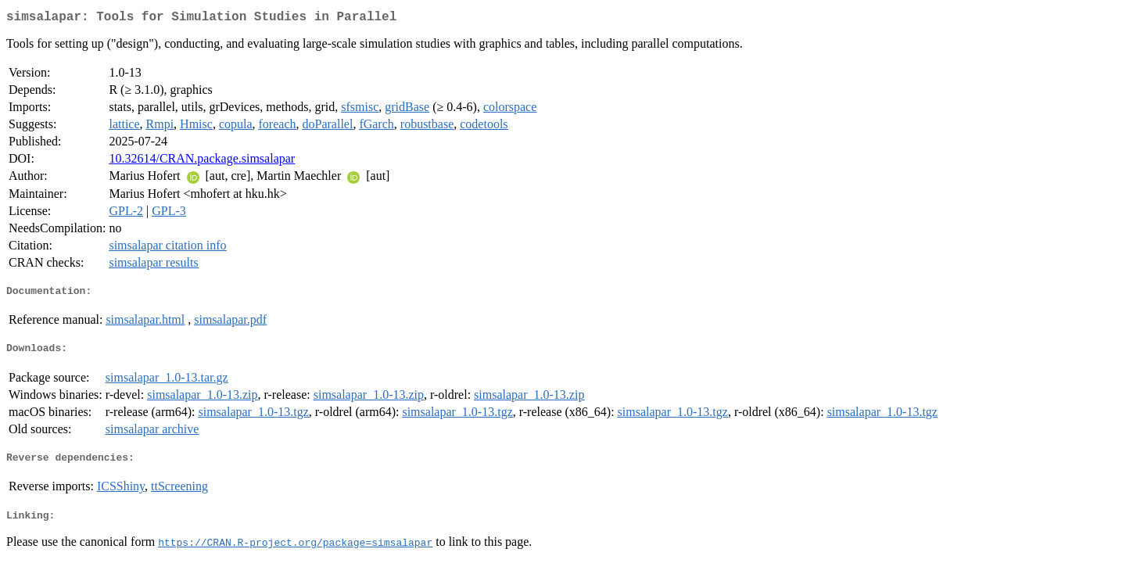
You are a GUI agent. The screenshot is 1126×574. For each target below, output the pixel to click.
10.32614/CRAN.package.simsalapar (202, 161)
